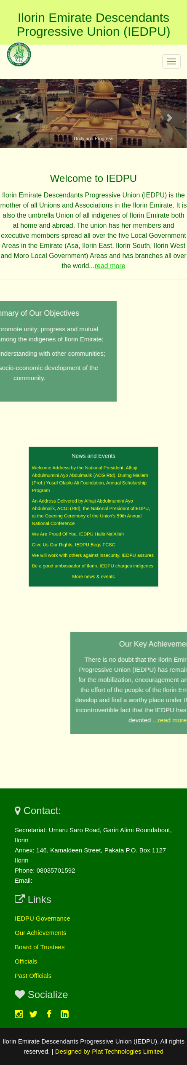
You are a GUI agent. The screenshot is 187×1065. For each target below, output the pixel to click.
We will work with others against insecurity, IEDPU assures (93, 549)
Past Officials (33, 975)
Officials (26, 961)
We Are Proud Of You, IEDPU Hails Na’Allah (80, 531)
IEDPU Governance (42, 918)
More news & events (93, 567)
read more (110, 265)
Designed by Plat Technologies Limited (109, 1051)
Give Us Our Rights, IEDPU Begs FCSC (76, 540)
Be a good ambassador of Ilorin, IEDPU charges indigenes (93, 558)
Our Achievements (41, 932)
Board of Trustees (39, 947)
